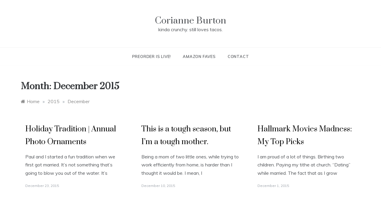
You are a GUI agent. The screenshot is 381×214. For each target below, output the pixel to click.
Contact (238, 56)
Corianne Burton (190, 20)
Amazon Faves (199, 56)
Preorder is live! (151, 56)
